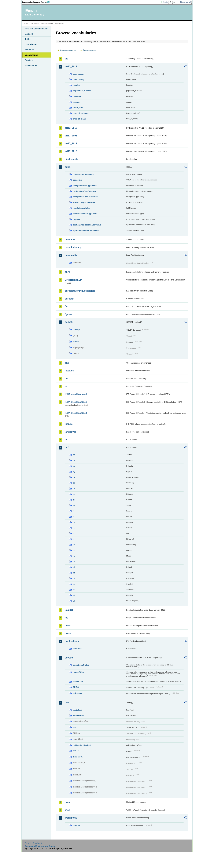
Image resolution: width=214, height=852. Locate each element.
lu (74, 545)
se (74, 584)
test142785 (78, 757)
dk (74, 488)
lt (73, 539)
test (67, 702)
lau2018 (69, 610)
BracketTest (78, 715)
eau (74, 727)
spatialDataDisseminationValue (87, 225)
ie (74, 528)
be (74, 460)
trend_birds (78, 107)
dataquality (71, 255)
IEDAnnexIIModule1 (76, 394)
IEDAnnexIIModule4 (76, 413)
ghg (67, 363)
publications (72, 641)
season (76, 102)
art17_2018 (71, 151)
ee (74, 494)
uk (74, 601)
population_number (82, 91)
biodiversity (71, 159)
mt (74, 556)
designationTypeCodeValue (85, 197)
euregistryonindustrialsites (80, 291)
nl (74, 561)
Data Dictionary (47, 23)
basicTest (77, 710)
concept (76, 329)
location (76, 85)
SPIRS (76, 687)
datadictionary (73, 247)
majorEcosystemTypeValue (85, 214)
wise (67, 810)
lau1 (67, 439)
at (74, 455)
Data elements (32, 44)
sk (74, 595)
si (74, 589)
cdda (67, 167)
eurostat (69, 298)
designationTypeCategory (84, 191)
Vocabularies (31, 55)
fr (73, 516)
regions (76, 219)
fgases (68, 314)
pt (74, 573)
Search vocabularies (68, 50)
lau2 (67, 447)
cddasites (77, 180)
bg (74, 466)
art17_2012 (71, 143)
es (74, 505)
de (74, 483)
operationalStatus (81, 665)
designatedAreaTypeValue (84, 185)
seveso (69, 657)
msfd (67, 625)
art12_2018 (71, 128)
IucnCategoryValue (81, 208)
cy (74, 472)
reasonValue (78, 672)
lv (74, 550)
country (76, 825)
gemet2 (69, 322)
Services (29, 60)
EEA (37, 2)
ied (66, 386)
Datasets (29, 34)
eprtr (67, 272)
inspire (69, 424)
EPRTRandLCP (73, 280)
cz (74, 477)
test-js (76, 751)
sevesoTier (78, 681)
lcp (66, 617)
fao (66, 306)
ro (74, 578)
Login (165, 2)
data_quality (78, 79)
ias (66, 378)
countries (77, 648)
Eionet (36, 23)
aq (66, 58)
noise (68, 633)
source (76, 341)
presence (77, 96)
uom (67, 802)
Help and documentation (36, 28)
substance (77, 693)
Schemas (29, 49)
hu (74, 522)
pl (74, 567)
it (73, 533)
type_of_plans (79, 119)
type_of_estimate (81, 113)
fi (73, 511)
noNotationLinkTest (82, 745)
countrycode (78, 74)
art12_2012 (71, 66)
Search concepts (89, 50)
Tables (28, 39)
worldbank (71, 817)
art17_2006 (71, 135)
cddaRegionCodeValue (83, 174)
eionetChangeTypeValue (84, 202)
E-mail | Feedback (33, 843)
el (74, 500)
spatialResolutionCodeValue (86, 230)
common (70, 239)
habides (69, 370)
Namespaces (31, 65)
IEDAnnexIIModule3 (76, 402)
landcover (70, 432)
